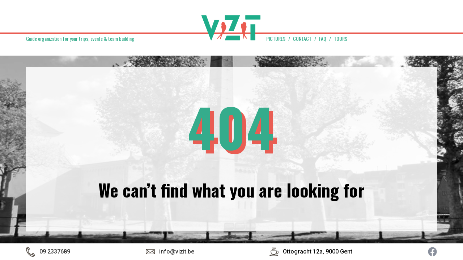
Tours (340, 38)
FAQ (322, 38)
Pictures (275, 38)
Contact (302, 38)
